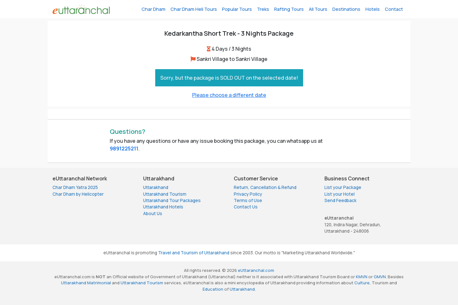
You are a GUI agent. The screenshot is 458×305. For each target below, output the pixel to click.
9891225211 (124, 148)
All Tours (318, 9)
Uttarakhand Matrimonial (86, 283)
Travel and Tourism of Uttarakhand (193, 253)
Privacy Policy (248, 194)
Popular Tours (237, 9)
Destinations (346, 9)
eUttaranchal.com (256, 270)
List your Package (342, 187)
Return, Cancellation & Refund (265, 187)
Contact (394, 9)
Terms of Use (248, 200)
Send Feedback (340, 200)
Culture (362, 283)
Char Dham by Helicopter (78, 194)
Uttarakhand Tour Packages (172, 200)
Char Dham (153, 9)
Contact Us (246, 207)
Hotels (372, 9)
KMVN (361, 277)
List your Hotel (339, 194)
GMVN (380, 277)
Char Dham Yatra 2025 (75, 187)
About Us (152, 213)
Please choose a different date (229, 94)
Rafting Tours (289, 9)
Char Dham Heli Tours (193, 9)
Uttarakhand (155, 187)
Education (213, 289)
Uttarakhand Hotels (163, 207)
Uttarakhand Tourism (164, 194)
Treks (263, 9)
